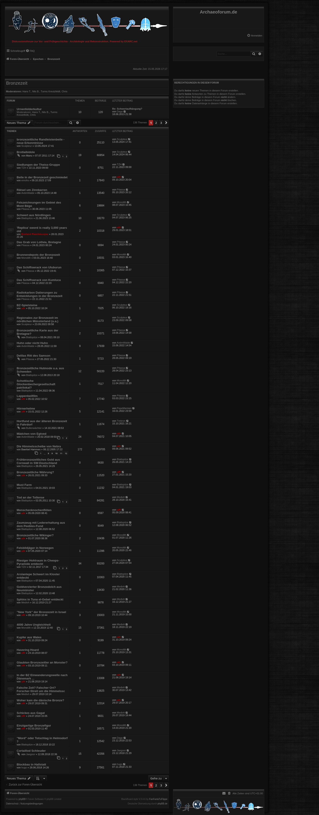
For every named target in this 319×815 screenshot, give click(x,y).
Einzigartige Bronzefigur (34, 725)
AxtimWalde (27, 193)
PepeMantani (124, 408)
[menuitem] (254, 35)
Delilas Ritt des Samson (33, 355)
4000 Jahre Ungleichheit (34, 624)
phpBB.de (162, 804)
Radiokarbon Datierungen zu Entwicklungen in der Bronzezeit (39, 294)
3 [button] (161, 123)
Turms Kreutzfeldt (50, 91)
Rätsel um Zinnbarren (32, 190)
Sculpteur (26, 146)
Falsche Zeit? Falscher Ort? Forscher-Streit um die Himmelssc (41, 689)
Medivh (121, 497)
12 (66, 453)
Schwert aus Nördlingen (34, 215)
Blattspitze (27, 218)
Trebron (121, 420)
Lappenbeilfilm (27, 396)
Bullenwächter (34, 428)
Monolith (121, 202)
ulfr (119, 177)
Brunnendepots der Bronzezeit (38, 254)
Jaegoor (30, 754)
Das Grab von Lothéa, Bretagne (39, 242)
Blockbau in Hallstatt (31, 764)
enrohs (25, 180)
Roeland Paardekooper (34, 234)
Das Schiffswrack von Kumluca (39, 280)
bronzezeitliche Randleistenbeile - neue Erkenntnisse (40, 141)
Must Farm (24, 485)
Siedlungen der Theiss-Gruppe (38, 164)
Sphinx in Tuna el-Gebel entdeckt (40, 599)
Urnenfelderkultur (29, 109)
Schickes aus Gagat (31, 713)
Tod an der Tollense (30, 497)
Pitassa (121, 189)
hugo (24, 767)
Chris (64, 91)
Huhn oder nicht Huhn (32, 343)
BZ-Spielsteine (27, 305)
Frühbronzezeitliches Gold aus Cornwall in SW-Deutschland (38, 461)
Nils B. (35, 91)
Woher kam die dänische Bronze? (40, 700)
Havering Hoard (28, 650)
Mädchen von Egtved (31, 433)
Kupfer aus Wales (29, 637)
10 (56, 453)
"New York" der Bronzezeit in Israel (41, 612)
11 (61, 453)
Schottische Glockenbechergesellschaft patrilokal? (36, 384)
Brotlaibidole (26, 152)
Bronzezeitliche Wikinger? (35, 535)
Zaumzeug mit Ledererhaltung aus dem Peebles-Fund (41, 524)
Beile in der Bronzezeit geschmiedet (42, 177)
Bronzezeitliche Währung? (35, 472)
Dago (120, 111)
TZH (23, 167)
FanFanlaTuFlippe (158, 799)
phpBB (22, 799)
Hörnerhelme (26, 408)
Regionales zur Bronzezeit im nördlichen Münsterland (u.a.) (37, 319)
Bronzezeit (16, 83)
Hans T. (27, 91)
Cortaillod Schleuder (31, 750)
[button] (166, 122)
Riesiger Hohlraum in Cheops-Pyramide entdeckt (38, 562)
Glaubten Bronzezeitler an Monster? (42, 662)
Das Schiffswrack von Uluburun (39, 267)
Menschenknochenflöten (34, 510)
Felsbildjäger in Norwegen (35, 548)
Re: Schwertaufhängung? (127, 108)
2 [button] (156, 123)
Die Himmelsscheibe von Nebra (39, 446)
